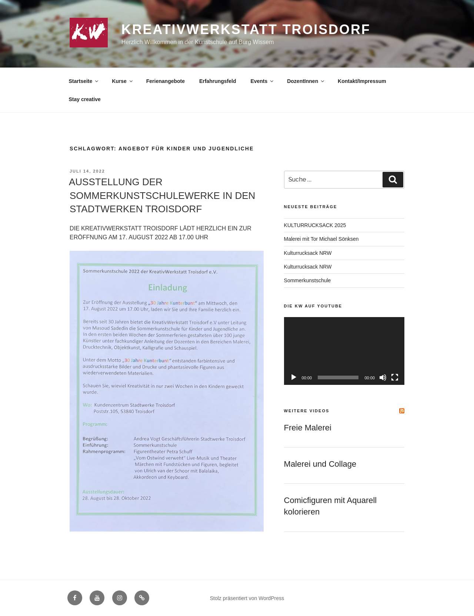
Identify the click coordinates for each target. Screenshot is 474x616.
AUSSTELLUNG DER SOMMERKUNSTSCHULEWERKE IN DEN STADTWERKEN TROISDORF (162, 195)
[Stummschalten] (383, 377)
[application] (344, 351)
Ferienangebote (165, 81)
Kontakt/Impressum (362, 81)
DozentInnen (306, 81)
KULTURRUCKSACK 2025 (315, 225)
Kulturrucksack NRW (308, 253)
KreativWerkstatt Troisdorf (246, 29)
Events (262, 81)
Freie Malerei (307, 427)
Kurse (123, 81)
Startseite (84, 81)
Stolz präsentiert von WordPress (247, 598)
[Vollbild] (394, 377)
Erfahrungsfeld (217, 81)
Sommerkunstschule (307, 280)
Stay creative (85, 99)
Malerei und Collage (320, 464)
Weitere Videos (307, 411)
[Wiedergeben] (293, 377)
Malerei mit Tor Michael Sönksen (321, 239)
